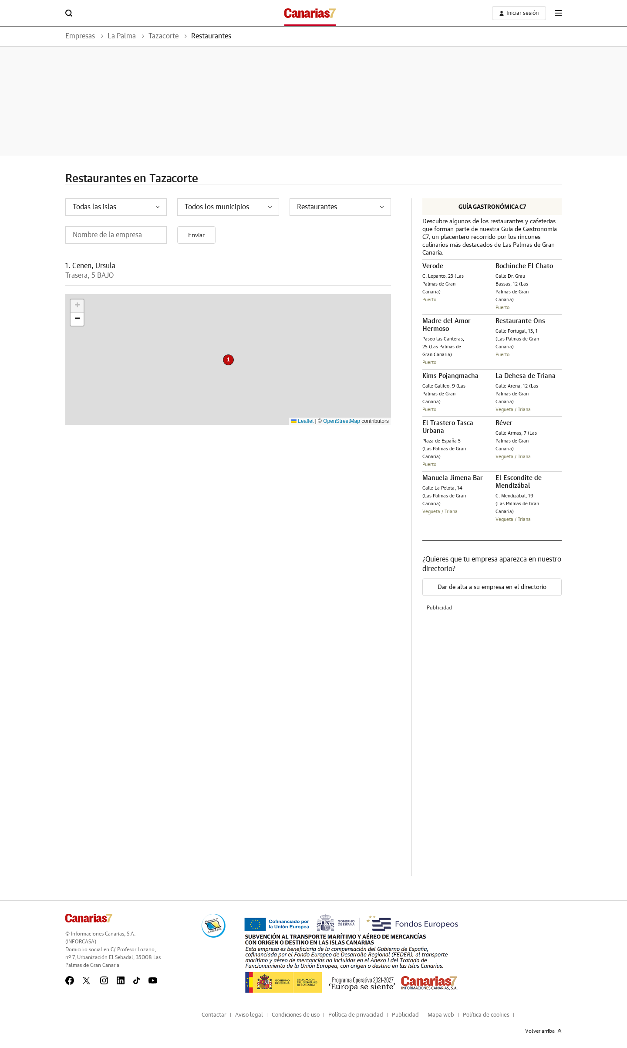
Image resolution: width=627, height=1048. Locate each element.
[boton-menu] (558, 13)
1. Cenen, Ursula (90, 265)
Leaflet (302, 421)
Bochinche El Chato (524, 266)
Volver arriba (543, 1031)
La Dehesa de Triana (526, 376)
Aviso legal (249, 1015)
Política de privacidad (355, 1015)
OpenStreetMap (341, 421)
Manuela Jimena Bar (452, 478)
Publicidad (405, 1015)
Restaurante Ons (520, 321)
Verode (432, 266)
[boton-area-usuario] (519, 13)
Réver (504, 423)
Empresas (80, 36)
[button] (228, 359)
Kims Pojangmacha (450, 376)
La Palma (122, 36)
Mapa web (441, 1015)
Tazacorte (163, 36)
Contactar (214, 1015)
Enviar (196, 235)
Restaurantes (211, 36)
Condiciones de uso (296, 1015)
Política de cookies (486, 1015)
